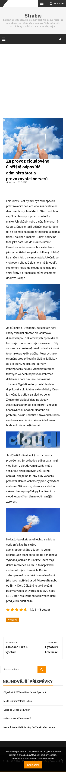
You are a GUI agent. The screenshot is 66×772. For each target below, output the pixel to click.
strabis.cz (11, 182)
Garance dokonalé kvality (17, 709)
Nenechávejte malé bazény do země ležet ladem (29, 727)
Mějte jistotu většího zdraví (18, 701)
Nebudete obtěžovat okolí (17, 718)
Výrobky (12, 620)
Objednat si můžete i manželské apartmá (25, 692)
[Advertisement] (33, 78)
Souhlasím (33, 765)
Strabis (33, 16)
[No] (61, 759)
